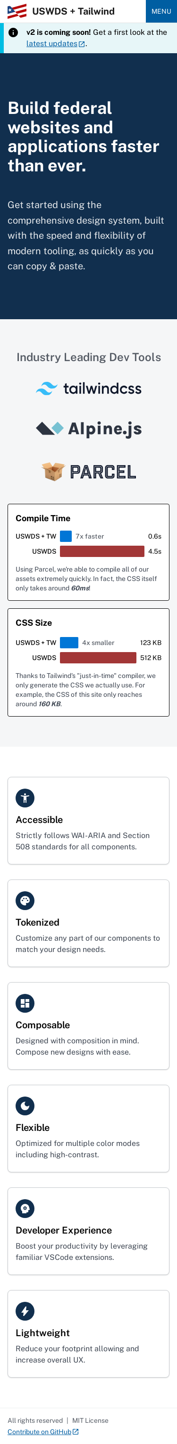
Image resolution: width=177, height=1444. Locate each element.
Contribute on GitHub (43, 1432)
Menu (161, 11)
